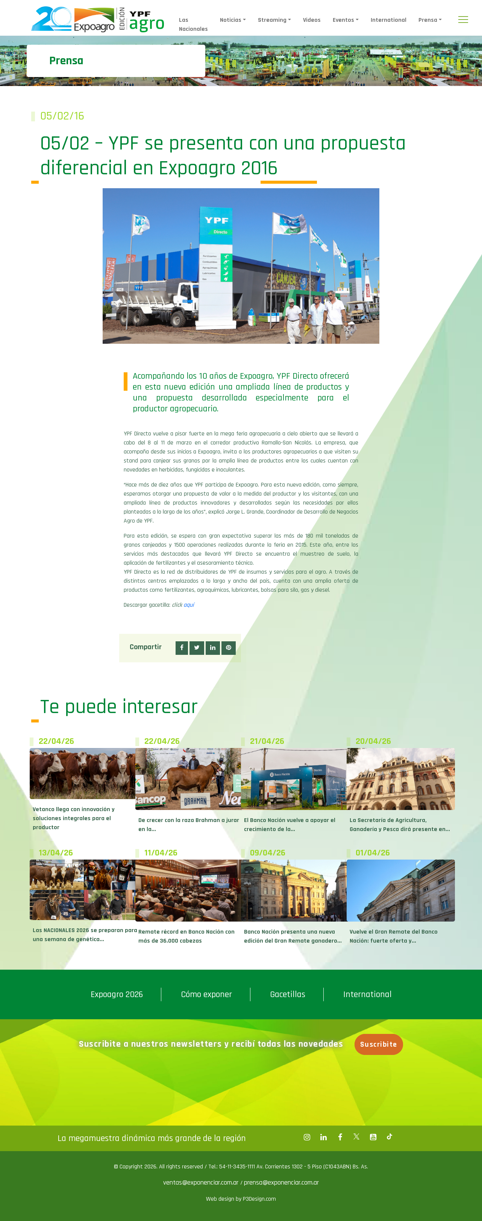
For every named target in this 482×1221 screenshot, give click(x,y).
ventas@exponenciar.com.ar (201, 1182)
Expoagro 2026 (117, 994)
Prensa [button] (427, 20)
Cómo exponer (206, 994)
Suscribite (380, 1044)
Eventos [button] (343, 20)
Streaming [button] (272, 20)
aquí (188, 605)
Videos (312, 20)
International (388, 20)
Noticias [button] (230, 20)
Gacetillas (287, 994)
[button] (182, 648)
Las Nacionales (193, 24)
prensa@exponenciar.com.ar (281, 1182)
